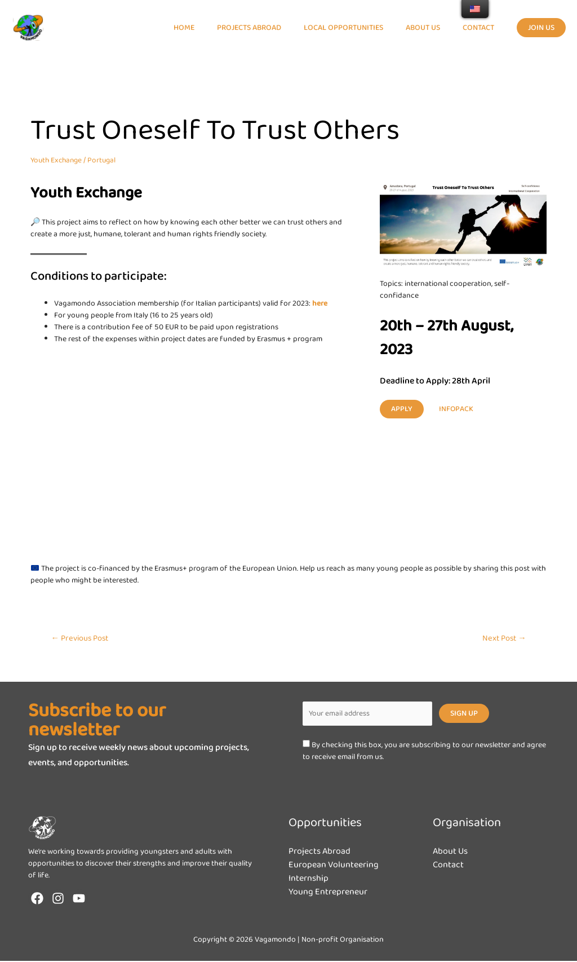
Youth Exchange (58, 160)
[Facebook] (37, 899)
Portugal (106, 160)
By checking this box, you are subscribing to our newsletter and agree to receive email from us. (424, 752)
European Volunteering (333, 866)
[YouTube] (79, 899)
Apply (401, 409)
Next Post (503, 638)
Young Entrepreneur (327, 893)
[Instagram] (58, 899)
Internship (308, 879)
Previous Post (81, 638)
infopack (456, 409)
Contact (448, 866)
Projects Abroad (319, 852)
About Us (450, 852)
